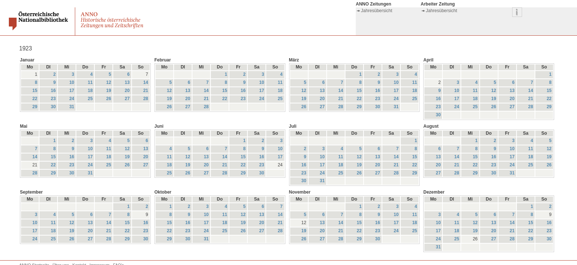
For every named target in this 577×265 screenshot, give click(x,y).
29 (34, 106)
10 (71, 82)
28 (145, 98)
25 (90, 98)
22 (34, 98)
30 (53, 106)
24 (71, 98)
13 (127, 82)
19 (108, 90)
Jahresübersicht (376, 10)
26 (108, 98)
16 (53, 90)
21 (145, 90)
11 (90, 82)
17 (71, 90)
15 (34, 90)
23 (53, 98)
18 (90, 90)
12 (108, 82)
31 (71, 106)
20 (127, 90)
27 (127, 98)
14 (145, 82)
